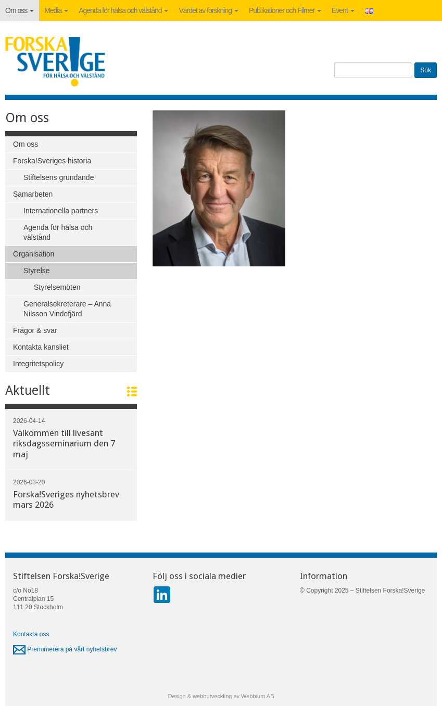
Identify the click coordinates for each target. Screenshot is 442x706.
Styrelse (36, 270)
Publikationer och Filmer (285, 10)
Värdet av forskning (208, 10)
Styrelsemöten (57, 287)
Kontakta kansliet (41, 347)
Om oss (19, 10)
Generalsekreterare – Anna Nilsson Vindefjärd (67, 309)
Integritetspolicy (38, 364)
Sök (425, 70)
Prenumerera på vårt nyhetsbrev (65, 649)
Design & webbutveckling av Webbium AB (221, 696)
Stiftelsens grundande (58, 177)
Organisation (33, 254)
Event (343, 10)
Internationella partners (60, 211)
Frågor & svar (35, 330)
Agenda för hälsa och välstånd (123, 10)
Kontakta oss (31, 634)
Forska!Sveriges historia (52, 161)
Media (56, 10)
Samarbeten (33, 194)
